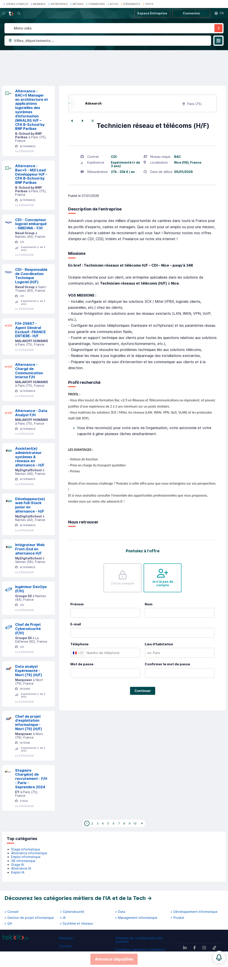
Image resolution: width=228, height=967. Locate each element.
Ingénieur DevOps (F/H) (31, 589)
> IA (62, 917)
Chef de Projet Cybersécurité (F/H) (28, 628)
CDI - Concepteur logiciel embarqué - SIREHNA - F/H (31, 224)
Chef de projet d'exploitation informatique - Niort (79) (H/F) (28, 722)
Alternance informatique (29, 853)
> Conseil (11, 911)
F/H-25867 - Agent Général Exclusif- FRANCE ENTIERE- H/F (30, 329)
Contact (65, 946)
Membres (66, 938)
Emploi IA (17, 872)
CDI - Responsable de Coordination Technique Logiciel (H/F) (31, 275)
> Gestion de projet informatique (29, 917)
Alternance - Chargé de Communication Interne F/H (29, 370)
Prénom (77, 604)
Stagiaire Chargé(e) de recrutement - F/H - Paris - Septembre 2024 (31, 778)
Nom (149, 604)
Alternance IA (21, 868)
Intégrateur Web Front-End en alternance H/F (30, 549)
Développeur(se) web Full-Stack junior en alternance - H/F (30, 505)
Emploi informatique (26, 857)
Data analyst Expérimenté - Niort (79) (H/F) (28, 670)
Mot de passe (82, 664)
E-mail (75, 624)
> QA (8, 923)
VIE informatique (23, 861)
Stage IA (17, 864)
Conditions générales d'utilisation (140, 949)
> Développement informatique (194, 911)
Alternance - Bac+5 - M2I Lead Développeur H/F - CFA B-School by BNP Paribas (31, 174)
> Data (120, 911)
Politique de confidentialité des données (139, 939)
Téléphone (79, 644)
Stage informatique (25, 849)
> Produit (177, 917)
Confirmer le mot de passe (167, 664)
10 (134, 823)
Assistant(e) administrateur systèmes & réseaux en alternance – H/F (29, 456)
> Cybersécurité (72, 911)
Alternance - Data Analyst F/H (31, 412)
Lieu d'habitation (159, 644)
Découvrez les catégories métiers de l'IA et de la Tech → (78, 898)
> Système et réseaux (76, 923)
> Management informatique (136, 917)
